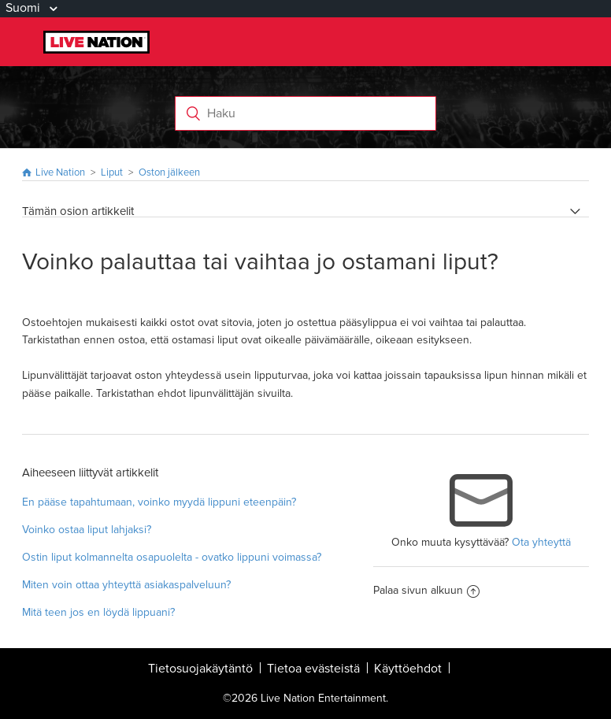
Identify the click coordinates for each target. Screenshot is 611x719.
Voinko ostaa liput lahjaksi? (86, 529)
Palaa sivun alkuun (426, 590)
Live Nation (60, 172)
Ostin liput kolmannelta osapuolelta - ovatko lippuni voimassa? (171, 557)
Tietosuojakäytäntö (200, 668)
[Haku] (305, 113)
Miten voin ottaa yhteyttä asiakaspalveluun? (126, 584)
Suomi (24, 8)
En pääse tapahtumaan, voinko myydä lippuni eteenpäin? (159, 502)
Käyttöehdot (408, 668)
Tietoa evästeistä (313, 668)
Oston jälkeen (169, 172)
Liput (112, 172)
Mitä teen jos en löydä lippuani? (98, 612)
